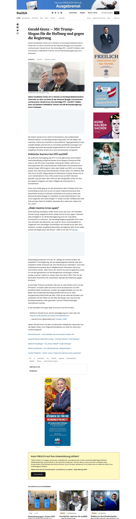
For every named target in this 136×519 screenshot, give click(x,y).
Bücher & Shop (92, 13)
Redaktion (31, 59)
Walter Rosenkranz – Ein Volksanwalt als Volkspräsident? (50, 348)
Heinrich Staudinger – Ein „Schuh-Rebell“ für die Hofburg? (50, 343)
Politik (18, 18)
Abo (116, 13)
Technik (52, 18)
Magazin (82, 13)
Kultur (46, 18)
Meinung (61, 18)
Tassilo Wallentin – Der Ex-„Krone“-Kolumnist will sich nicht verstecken (55, 353)
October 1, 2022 (61, 319)
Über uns (116, 18)
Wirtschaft (35, 18)
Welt (41, 18)
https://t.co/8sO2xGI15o (39, 316)
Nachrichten (73, 13)
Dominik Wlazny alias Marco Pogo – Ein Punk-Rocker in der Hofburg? (54, 339)
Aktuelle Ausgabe (107, 13)
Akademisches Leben (99, 18)
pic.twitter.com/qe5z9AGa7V (60, 316)
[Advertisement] (56, 121)
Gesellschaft (26, 18)
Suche (89, 18)
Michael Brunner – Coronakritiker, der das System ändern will (51, 334)
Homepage (73, 230)
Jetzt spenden (38, 474)
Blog (108, 18)
